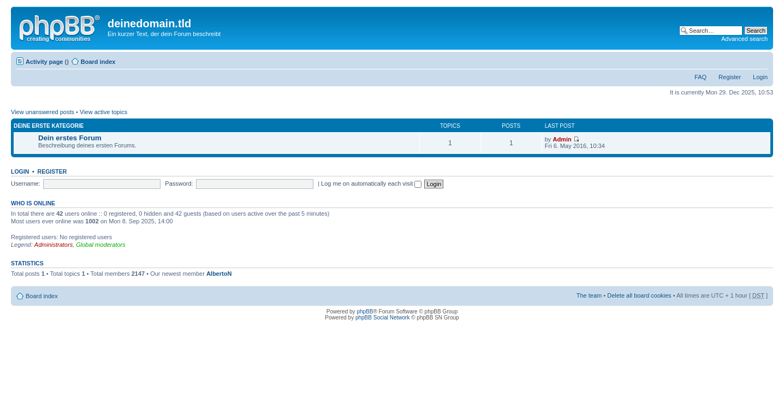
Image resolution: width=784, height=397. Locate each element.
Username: (25, 183)
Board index (98, 61)
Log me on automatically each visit (371, 183)
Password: (179, 183)
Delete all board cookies (639, 295)
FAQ (700, 77)
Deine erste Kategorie (49, 126)
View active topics (103, 112)
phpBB (365, 312)
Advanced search (744, 38)
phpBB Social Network (382, 318)
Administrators (53, 244)
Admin (562, 139)
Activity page (44, 61)
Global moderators (101, 244)
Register (729, 77)
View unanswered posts (42, 112)
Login (760, 77)
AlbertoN (218, 273)
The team (589, 295)
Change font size (760, 59)
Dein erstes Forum (70, 138)
